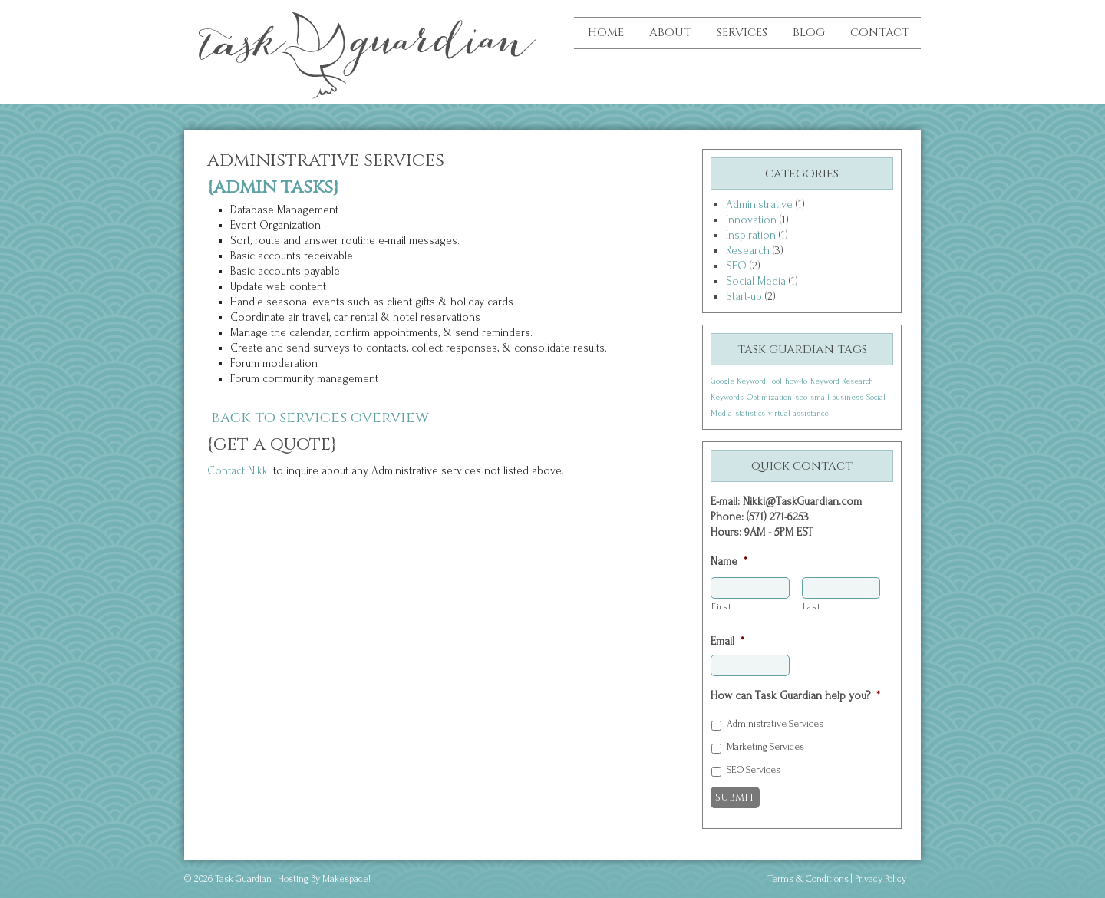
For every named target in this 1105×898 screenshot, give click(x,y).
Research (748, 250)
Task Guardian (299, 46)
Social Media (756, 281)
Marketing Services (765, 746)
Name (729, 561)
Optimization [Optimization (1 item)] (769, 397)
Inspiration (751, 235)
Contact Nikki (240, 470)
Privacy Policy (880, 878)
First (721, 607)
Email (727, 641)
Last (812, 607)
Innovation (751, 219)
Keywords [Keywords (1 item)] (727, 397)
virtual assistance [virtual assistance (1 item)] (798, 413)
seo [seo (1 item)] (801, 397)
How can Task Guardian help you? (795, 695)
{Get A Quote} (272, 444)
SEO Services (753, 769)
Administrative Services (775, 723)
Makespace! (346, 878)
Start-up (744, 296)
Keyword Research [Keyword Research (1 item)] (841, 381)
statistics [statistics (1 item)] (750, 413)
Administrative (759, 204)
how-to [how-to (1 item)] (796, 381)
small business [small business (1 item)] (836, 397)
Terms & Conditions (808, 878)
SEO (736, 265)
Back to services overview (320, 417)
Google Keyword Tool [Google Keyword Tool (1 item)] (746, 381)
